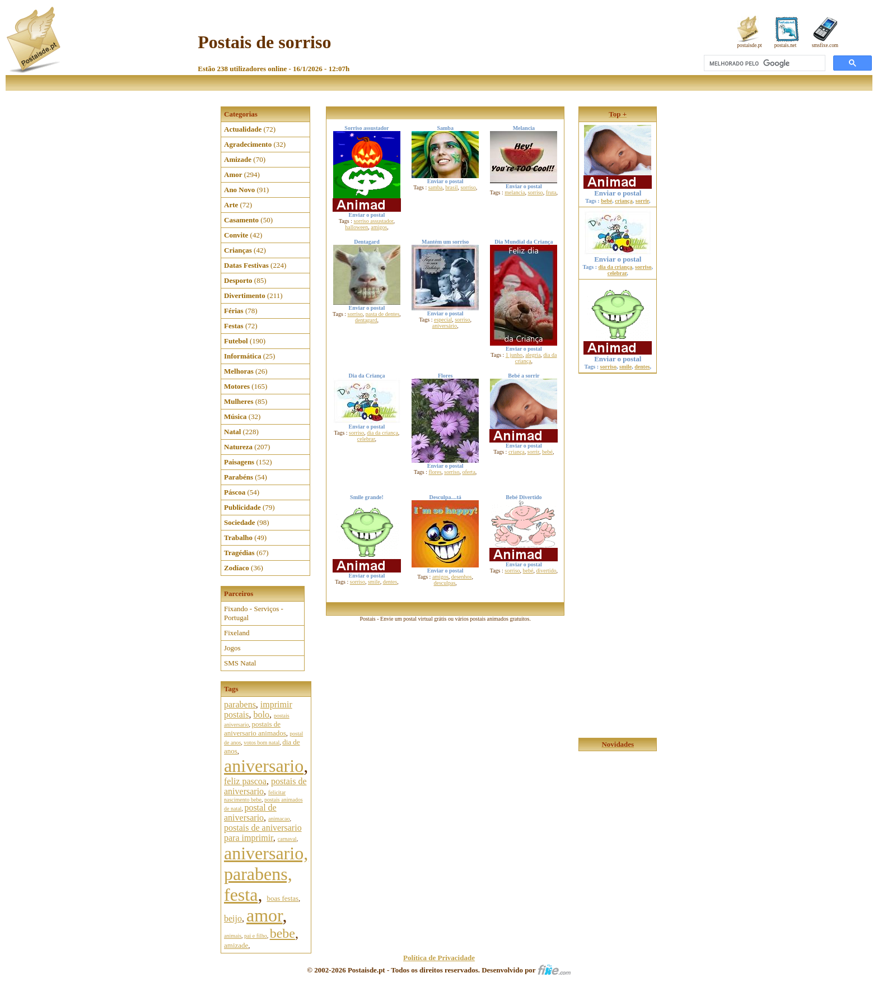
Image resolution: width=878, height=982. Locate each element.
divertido (546, 570)
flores (435, 472)
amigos (379, 227)
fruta (551, 192)
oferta (469, 472)
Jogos (232, 648)
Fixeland (237, 633)
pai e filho (255, 936)
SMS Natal (240, 663)
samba (435, 187)
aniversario (263, 766)
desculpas (444, 583)
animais (232, 936)
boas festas (282, 898)
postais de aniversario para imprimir (263, 833)
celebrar (366, 439)
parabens (240, 704)
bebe (282, 933)
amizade (236, 945)
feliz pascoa (245, 781)
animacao (278, 819)
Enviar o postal (617, 183)
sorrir (533, 452)
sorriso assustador (373, 221)
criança (516, 452)
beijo (233, 918)
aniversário (444, 326)
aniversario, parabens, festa (266, 874)
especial (443, 320)
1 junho (514, 355)
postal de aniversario (250, 812)
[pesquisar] (763, 63)
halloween (356, 227)
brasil (451, 187)
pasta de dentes (383, 314)
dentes (390, 582)
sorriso (467, 187)
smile (374, 582)
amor (264, 915)
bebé (547, 452)
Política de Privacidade (439, 957)
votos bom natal (261, 742)
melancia (515, 192)
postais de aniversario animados (255, 728)
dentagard (366, 320)
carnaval (287, 839)
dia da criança (382, 433)
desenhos (461, 577)
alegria (532, 355)
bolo (261, 714)
